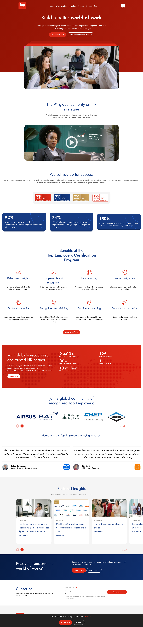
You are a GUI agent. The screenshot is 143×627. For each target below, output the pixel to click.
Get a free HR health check (80, 34)
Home (51, 6)
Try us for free (91, 6)
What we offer (61, 6)
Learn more (93, 570)
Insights (72, 6)
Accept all (64, 622)
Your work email (71, 588)
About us (12, 376)
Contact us (78, 570)
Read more (23, 535)
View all (122, 426)
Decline (78, 622)
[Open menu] (123, 6)
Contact (81, 6)
